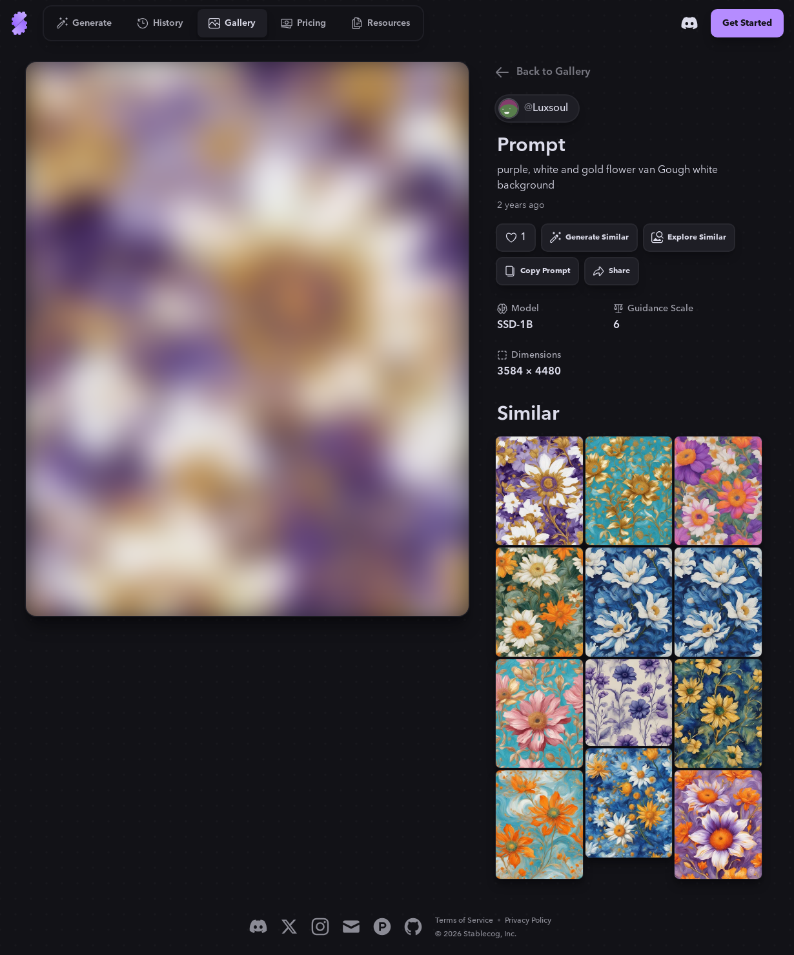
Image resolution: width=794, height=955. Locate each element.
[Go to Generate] (84, 23)
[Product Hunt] (382, 926)
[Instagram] (320, 926)
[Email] (351, 926)
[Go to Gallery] (232, 23)
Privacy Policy (528, 920)
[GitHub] (413, 926)
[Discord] (689, 23)
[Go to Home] (19, 23)
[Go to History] (160, 23)
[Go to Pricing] (304, 23)
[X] (289, 926)
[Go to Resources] (381, 23)
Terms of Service (464, 920)
